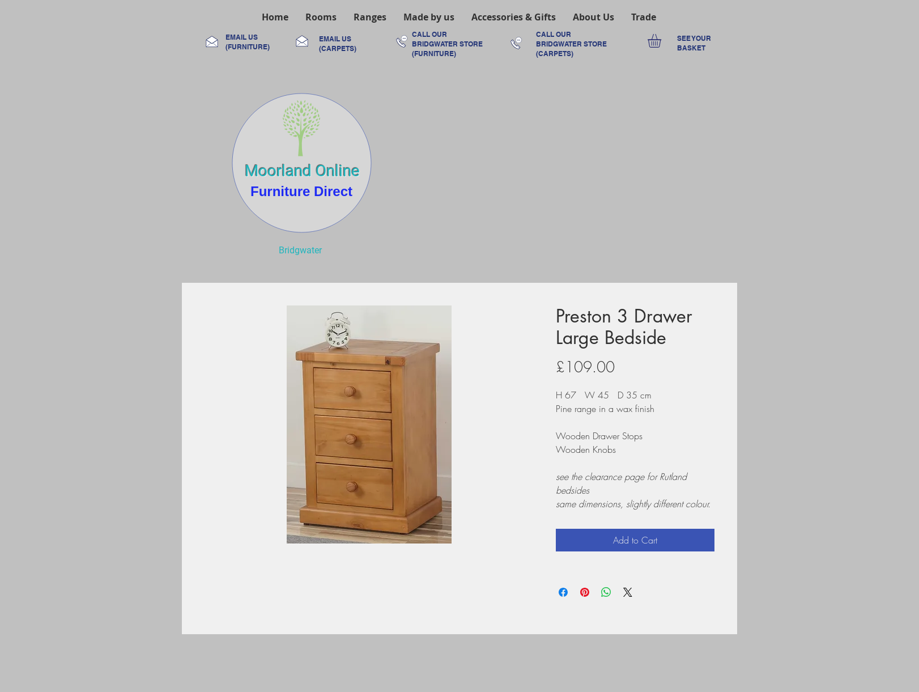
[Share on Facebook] (563, 592)
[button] (321, 17)
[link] (662, 41)
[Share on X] (628, 592)
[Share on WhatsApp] (606, 592)
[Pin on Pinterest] (585, 592)
